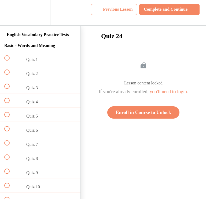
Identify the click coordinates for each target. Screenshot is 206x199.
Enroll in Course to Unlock (143, 112)
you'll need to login (168, 91)
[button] (10, 12)
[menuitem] (40, 12)
